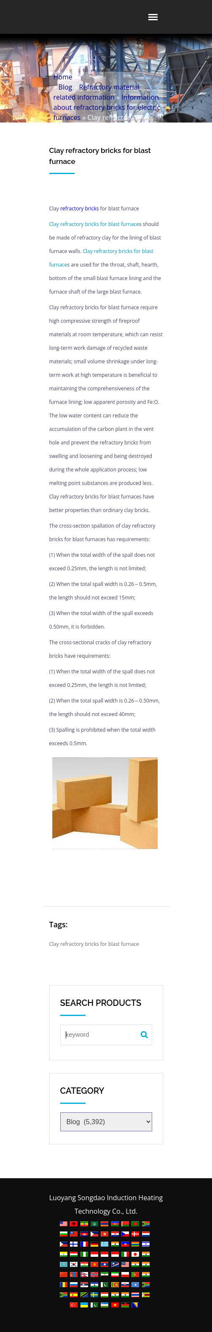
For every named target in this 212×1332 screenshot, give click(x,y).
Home (63, 77)
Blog (65, 87)
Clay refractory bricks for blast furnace (94, 224)
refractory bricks (79, 208)
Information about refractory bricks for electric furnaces (107, 107)
